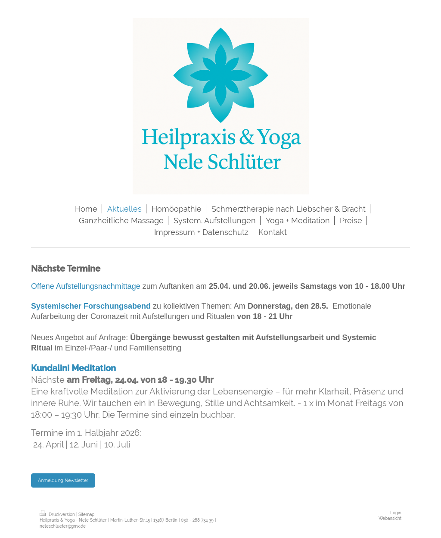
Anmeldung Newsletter (63, 480)
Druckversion (58, 514)
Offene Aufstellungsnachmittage (85, 286)
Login (395, 512)
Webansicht (390, 518)
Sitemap (86, 514)
